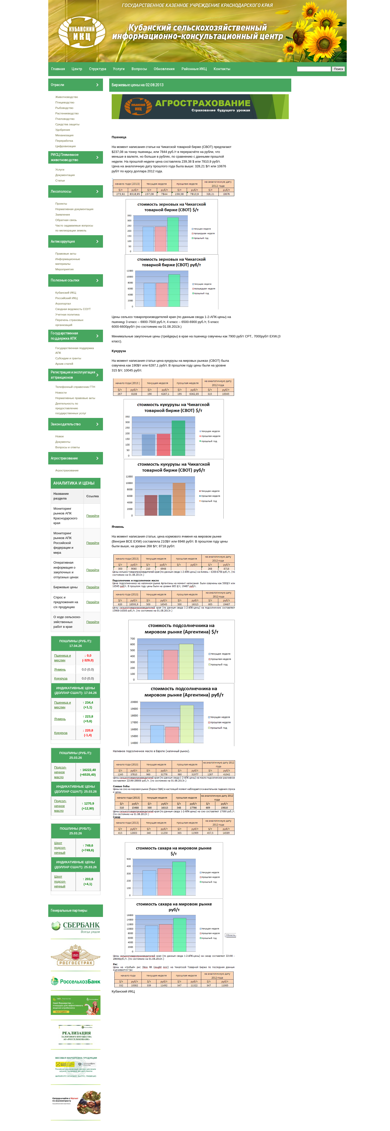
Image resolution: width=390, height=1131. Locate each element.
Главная (58, 69)
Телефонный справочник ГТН (75, 386)
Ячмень (60, 669)
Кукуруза (60, 678)
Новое (59, 436)
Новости (61, 392)
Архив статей (64, 363)
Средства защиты (67, 124)
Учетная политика (67, 314)
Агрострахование (67, 470)
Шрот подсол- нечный (60, 848)
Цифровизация (65, 146)
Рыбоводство (64, 107)
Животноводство (66, 96)
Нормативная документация (74, 209)
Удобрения (62, 129)
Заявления (62, 214)
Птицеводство (64, 102)
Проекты (61, 203)
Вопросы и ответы (67, 447)
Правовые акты (65, 253)
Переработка (64, 140)
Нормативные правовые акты (75, 398)
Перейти (92, 516)
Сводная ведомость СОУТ (73, 309)
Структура (97, 69)
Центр (77, 69)
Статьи (60, 180)
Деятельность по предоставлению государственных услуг (70, 408)
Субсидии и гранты (68, 358)
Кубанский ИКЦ (65, 292)
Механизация (64, 135)
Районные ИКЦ (194, 69)
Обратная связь (66, 220)
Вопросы (139, 69)
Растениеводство (67, 113)
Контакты (222, 69)
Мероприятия (64, 269)
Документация (65, 175)
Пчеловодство (65, 118)
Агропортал (63, 303)
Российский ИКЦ (66, 298)
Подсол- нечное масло (60, 772)
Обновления (164, 69)
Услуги (119, 69)
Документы (62, 441)
